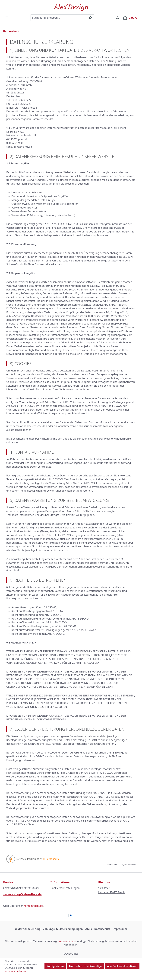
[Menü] (7, 17)
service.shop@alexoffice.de (22, 894)
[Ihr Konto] (117, 17)
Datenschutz (102, 929)
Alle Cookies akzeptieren (122, 966)
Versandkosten (68, 941)
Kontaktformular (33, 905)
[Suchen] (90, 17)
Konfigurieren (55, 966)
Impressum (120, 929)
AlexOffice (104, 888)
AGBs (88, 929)
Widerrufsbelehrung (28, 929)
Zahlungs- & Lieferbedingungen (63, 929)
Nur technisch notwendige (85, 966)
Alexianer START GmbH (111, 892)
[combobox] (59, 17)
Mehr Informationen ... (16, 971)
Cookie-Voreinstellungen (65, 888)
